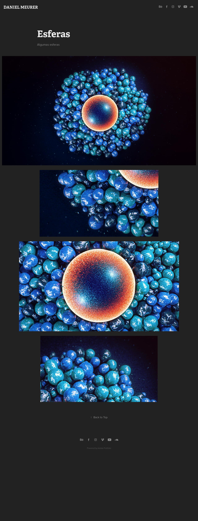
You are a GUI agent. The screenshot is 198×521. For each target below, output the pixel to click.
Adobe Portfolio (104, 448)
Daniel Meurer (21, 7)
